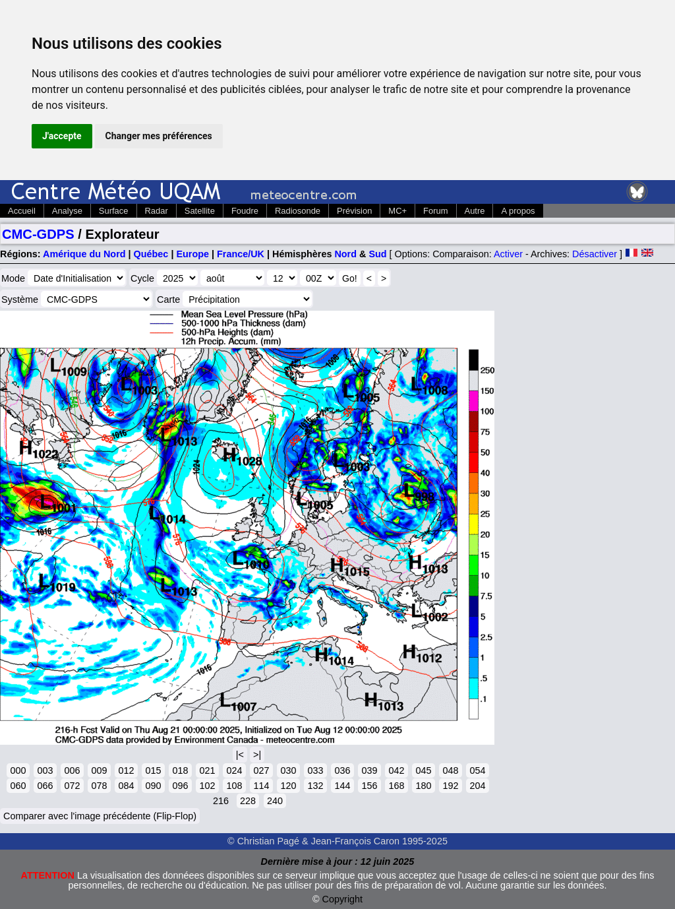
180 (423, 785)
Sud (377, 254)
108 (234, 785)
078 (99, 785)
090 (153, 785)
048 (450, 770)
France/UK (240, 254)
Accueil (22, 211)
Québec (151, 254)
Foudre (244, 211)
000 (18, 770)
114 (261, 785)
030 (288, 770)
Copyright (342, 899)
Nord (345, 254)
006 (72, 770)
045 (423, 770)
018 (180, 770)
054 (477, 770)
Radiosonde (297, 211)
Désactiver (594, 254)
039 (369, 770)
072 (72, 785)
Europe (192, 254)
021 (207, 770)
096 (180, 785)
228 (248, 801)
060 (18, 785)
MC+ (397, 211)
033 (315, 770)
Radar (156, 211)
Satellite (200, 211)
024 (234, 770)
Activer (508, 254)
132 (315, 785)
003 (45, 770)
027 (261, 770)
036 (342, 770)
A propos (518, 211)
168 (396, 785)
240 (275, 801)
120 (288, 785)
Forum (435, 211)
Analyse (67, 211)
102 (207, 785)
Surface (114, 211)
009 (99, 770)
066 (45, 785)
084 (126, 785)
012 (126, 770)
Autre (475, 211)
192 (450, 785)
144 (342, 785)
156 (369, 785)
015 (153, 770)
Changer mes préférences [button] (158, 136)
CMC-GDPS (38, 234)
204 (477, 785)
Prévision (354, 211)
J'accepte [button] (62, 136)
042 (396, 770)
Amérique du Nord (84, 254)
